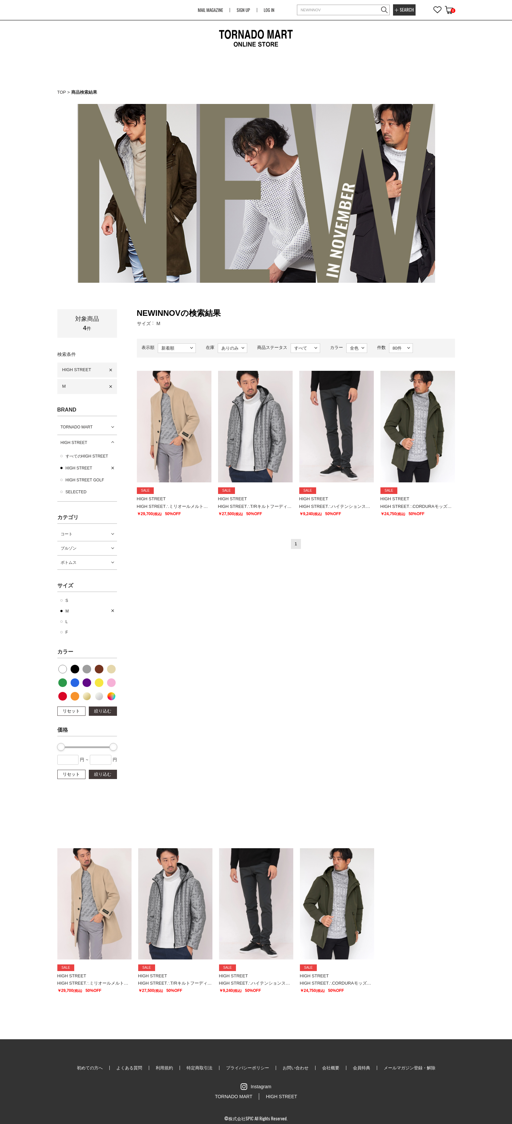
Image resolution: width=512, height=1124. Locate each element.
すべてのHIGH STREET (87, 456)
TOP (61, 92)
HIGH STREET (76, 369)
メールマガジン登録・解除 (409, 1067)
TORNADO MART (77, 427)
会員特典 (361, 1067)
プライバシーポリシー (247, 1067)
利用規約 (164, 1067)
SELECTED (76, 492)
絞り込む (102, 711)
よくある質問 (129, 1067)
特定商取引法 (199, 1067)
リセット (71, 711)
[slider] (61, 747)
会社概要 (330, 1067)
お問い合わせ (296, 1067)
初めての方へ (90, 1067)
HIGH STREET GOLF (85, 480)
